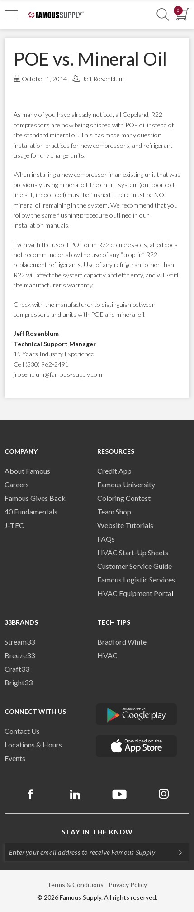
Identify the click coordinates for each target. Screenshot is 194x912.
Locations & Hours (33, 744)
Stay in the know (97, 832)
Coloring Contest (124, 498)
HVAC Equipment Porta (134, 593)
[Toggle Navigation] (11, 14)
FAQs (106, 538)
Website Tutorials (125, 525)
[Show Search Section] (162, 14)
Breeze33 (20, 655)
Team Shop (114, 511)
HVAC (107, 655)
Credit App (114, 470)
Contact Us (22, 731)
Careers (17, 484)
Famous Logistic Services (136, 579)
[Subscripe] (175, 852)
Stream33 (20, 641)
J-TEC (14, 525)
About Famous (27, 470)
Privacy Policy (128, 884)
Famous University (126, 484)
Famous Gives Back (35, 498)
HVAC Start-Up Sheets (132, 552)
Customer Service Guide (134, 566)
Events (15, 758)
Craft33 (17, 669)
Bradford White (122, 641)
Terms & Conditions (75, 884)
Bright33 (19, 682)
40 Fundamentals (31, 511)
